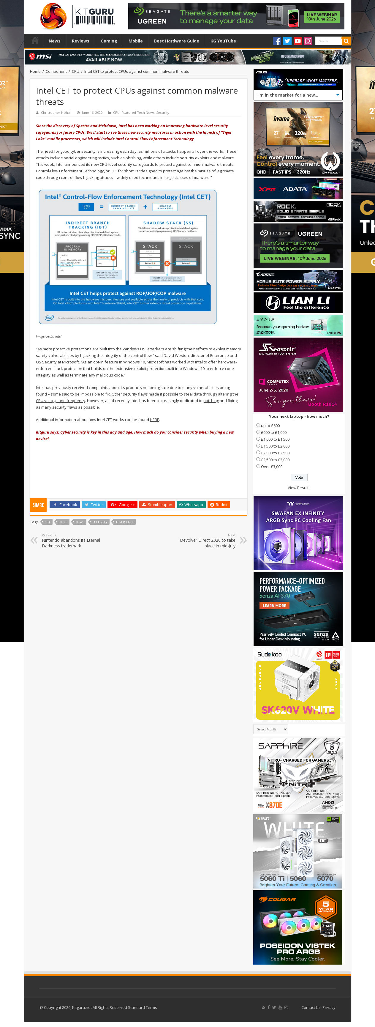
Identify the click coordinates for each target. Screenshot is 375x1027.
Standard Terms (142, 1007)
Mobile (136, 41)
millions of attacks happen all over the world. (184, 151)
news (79, 522)
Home (35, 40)
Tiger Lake (124, 522)
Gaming (109, 41)
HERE (154, 419)
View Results (299, 487)
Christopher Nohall (56, 112)
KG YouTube (223, 41)
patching (211, 400)
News (55, 41)
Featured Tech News (137, 112)
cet (47, 522)
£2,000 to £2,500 (275, 453)
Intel (58, 336)
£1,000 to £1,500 (275, 439)
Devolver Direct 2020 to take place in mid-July (205, 541)
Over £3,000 (271, 466)
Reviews (80, 41)
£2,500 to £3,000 (275, 459)
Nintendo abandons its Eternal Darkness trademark (72, 541)
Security (162, 112)
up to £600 (270, 425)
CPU (75, 71)
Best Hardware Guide (176, 41)
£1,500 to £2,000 (275, 446)
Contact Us (311, 1007)
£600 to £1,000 (274, 432)
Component (56, 71)
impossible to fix (95, 394)
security (99, 522)
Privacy (329, 1007)
